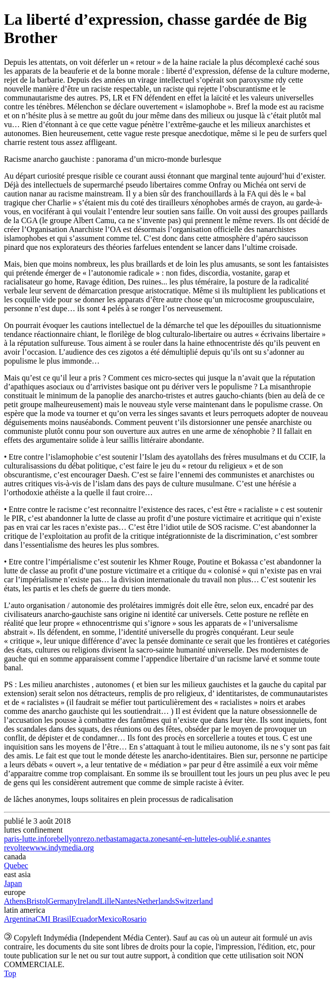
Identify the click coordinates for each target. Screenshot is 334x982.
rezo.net (93, 839)
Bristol (37, 901)
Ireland (88, 901)
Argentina (20, 919)
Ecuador (84, 919)
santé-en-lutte (187, 839)
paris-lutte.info (27, 839)
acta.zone (151, 839)
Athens (15, 901)
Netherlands (156, 901)
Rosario (134, 919)
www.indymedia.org (62, 847)
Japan (13, 883)
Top (10, 973)
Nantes (126, 901)
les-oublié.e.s (229, 839)
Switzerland (194, 901)
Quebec (16, 865)
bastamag (121, 839)
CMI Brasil (53, 919)
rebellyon (66, 839)
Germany (63, 901)
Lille (107, 901)
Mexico (109, 919)
